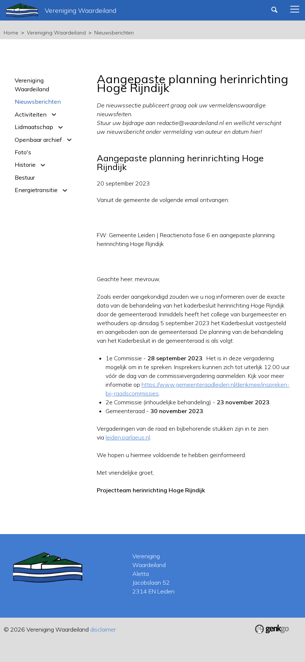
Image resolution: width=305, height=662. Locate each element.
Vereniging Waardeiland (56, 32)
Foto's (23, 152)
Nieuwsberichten (114, 32)
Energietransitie (36, 190)
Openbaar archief (38, 139)
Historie (25, 164)
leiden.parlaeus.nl (128, 437)
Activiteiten (31, 114)
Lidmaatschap (34, 126)
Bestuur (25, 177)
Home (11, 32)
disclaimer (103, 629)
